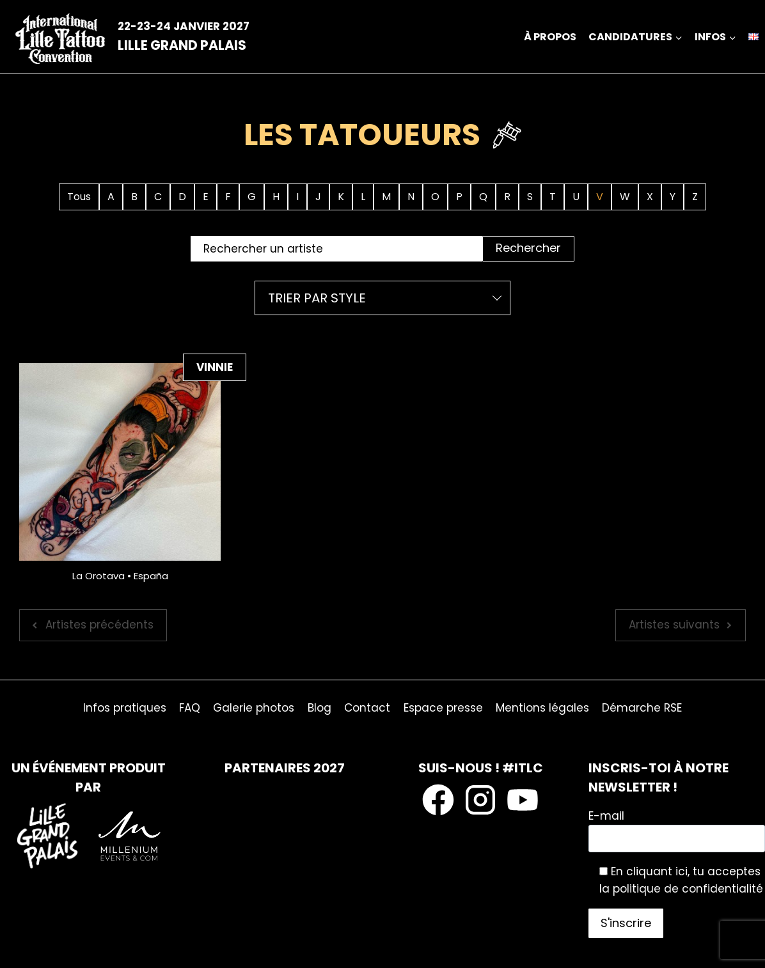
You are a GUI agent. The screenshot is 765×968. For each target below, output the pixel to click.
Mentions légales (542, 707)
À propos (550, 36)
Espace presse (443, 707)
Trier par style (317, 298)
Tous (79, 196)
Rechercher (528, 248)
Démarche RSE (642, 707)
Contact (367, 707)
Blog (319, 707)
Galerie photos (253, 707)
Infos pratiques (124, 707)
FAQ (189, 707)
